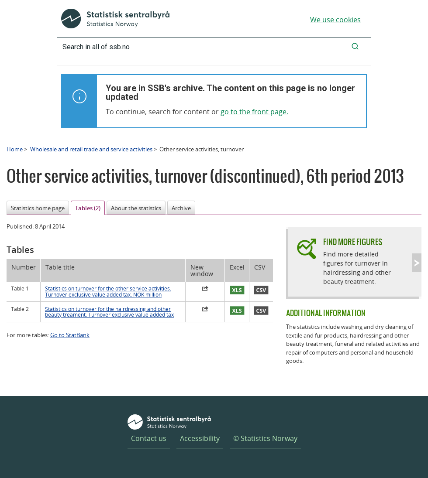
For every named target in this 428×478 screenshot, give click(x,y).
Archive (181, 208)
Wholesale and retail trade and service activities (91, 149)
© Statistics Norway (265, 438)
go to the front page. (254, 111)
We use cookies (335, 19)
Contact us (148, 438)
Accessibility (200, 438)
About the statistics (136, 208)
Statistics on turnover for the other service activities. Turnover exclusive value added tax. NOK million (108, 291)
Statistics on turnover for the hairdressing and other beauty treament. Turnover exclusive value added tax (109, 312)
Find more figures (352, 241)
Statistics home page (38, 208)
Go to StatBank (70, 335)
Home (15, 149)
